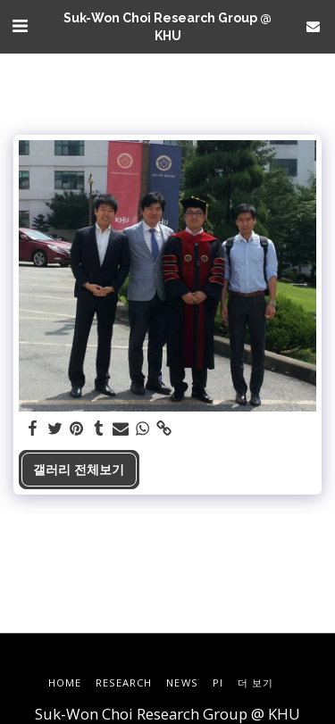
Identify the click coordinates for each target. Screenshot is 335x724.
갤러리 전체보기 (78, 469)
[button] (19, 25)
